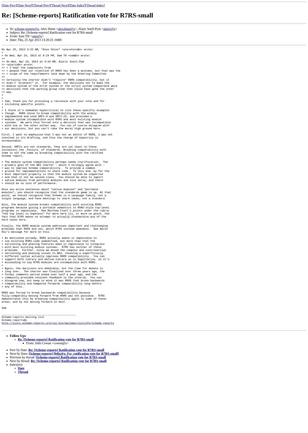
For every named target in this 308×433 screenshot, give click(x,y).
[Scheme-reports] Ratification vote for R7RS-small (71, 413)
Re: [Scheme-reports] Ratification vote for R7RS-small (56, 395)
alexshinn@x (66, 29)
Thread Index (95, 5)
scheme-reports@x (27, 29)
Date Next (24, 5)
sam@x (37, 36)
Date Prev (9, 5)
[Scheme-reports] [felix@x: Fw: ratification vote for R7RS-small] (74, 409)
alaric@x (109, 29)
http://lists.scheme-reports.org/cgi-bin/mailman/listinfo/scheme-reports (58, 378)
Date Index (77, 5)
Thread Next (59, 5)
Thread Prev (41, 5)
